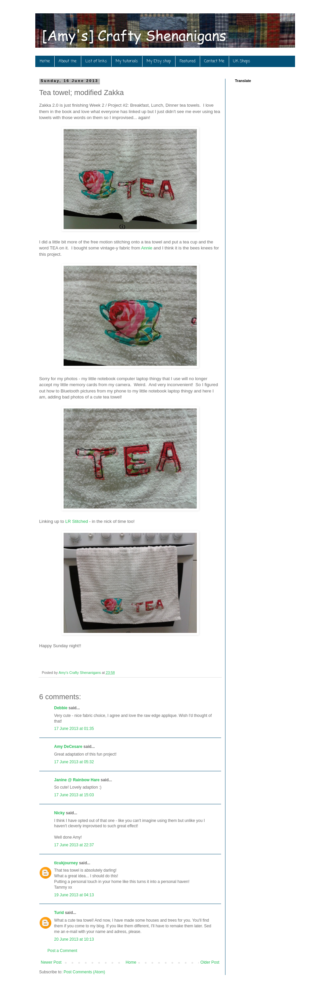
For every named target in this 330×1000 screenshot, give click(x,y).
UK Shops (241, 61)
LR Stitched (77, 521)
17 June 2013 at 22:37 (74, 845)
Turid (59, 912)
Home (45, 61)
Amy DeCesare (68, 746)
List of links (96, 61)
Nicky (59, 813)
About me (68, 61)
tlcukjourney (66, 863)
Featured (187, 61)
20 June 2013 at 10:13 (74, 939)
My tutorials (127, 61)
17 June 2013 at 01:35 (74, 728)
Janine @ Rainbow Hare (77, 780)
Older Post (209, 962)
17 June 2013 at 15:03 (74, 795)
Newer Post (51, 962)
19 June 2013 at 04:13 (74, 895)
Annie (147, 247)
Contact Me (214, 61)
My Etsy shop (159, 61)
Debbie (61, 708)
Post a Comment (62, 950)
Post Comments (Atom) (84, 972)
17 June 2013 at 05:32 (74, 762)
